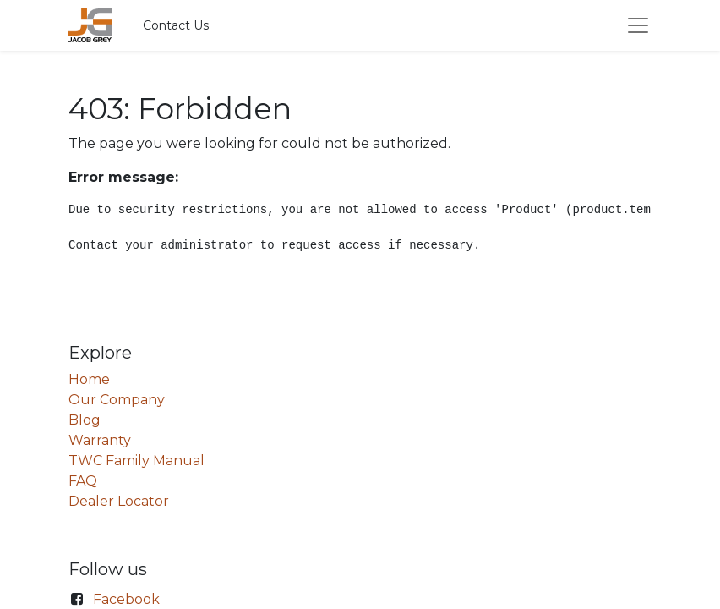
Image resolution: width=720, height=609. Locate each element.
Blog (84, 420)
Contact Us (176, 25)
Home (89, 379)
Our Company (116, 400)
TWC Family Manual (136, 461)
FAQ (82, 481)
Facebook (126, 599)
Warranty (99, 440)
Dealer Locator (118, 501)
